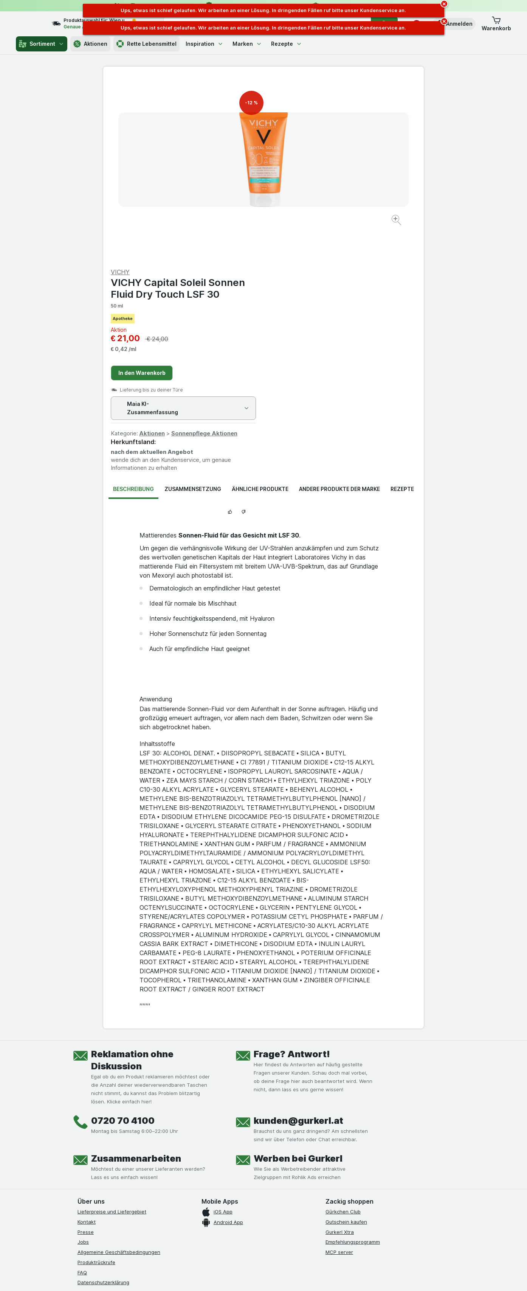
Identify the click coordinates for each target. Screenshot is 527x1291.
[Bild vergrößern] (236, 197)
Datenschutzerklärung (103, 1100)
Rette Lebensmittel (146, 44)
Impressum (90, 1111)
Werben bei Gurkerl (298, 976)
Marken (247, 43)
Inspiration (204, 43)
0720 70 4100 (123, 938)
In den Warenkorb (302, 191)
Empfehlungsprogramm (353, 1060)
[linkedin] (136, 1159)
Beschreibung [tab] (133, 307)
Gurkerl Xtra (340, 1050)
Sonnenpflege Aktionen (365, 251)
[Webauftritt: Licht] (259, 1275)
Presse (86, 1050)
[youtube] (118, 1159)
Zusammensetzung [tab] (192, 307)
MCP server (339, 1070)
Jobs (83, 1060)
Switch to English (277, 1245)
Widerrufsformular (99, 1131)
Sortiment (41, 44)
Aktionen (90, 44)
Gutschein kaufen (346, 1040)
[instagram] (100, 1159)
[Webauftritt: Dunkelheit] (298, 1275)
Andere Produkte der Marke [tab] (339, 307)
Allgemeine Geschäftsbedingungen (119, 1070)
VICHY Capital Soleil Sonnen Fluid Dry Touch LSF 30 (338, 106)
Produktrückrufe (96, 1080)
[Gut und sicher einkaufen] (290, 1178)
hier (204, 1226)
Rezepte (286, 43)
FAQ (82, 1090)
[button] (454, 24)
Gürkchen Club (343, 1030)
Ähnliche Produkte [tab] (260, 307)
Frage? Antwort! (292, 872)
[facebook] (82, 1159)
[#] (351, 1165)
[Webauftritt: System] (225, 1275)
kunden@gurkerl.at (298, 938)
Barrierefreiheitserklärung (108, 1121)
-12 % (251, 103)
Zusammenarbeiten (136, 976)
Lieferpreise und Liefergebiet (112, 1030)
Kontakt (87, 1040)
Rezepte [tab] (402, 307)
